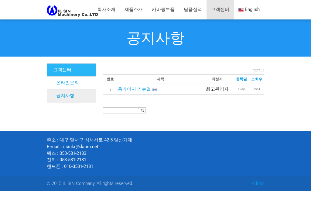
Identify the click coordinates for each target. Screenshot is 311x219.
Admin (258, 183)
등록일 (241, 79)
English (249, 9)
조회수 (256, 79)
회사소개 (106, 9)
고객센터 (220, 9)
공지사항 (155, 38)
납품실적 (193, 9)
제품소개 (134, 9)
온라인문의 (67, 82)
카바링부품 (163, 9)
